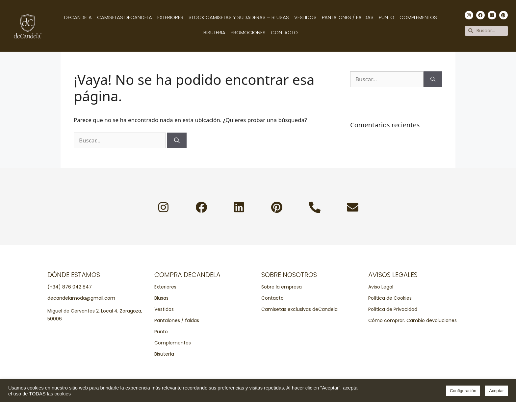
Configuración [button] (463, 390)
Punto (386, 17)
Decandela (78, 17)
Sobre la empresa (281, 287)
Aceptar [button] (496, 390)
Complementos (418, 17)
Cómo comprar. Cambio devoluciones (412, 320)
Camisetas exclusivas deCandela (299, 309)
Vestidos (305, 17)
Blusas (161, 298)
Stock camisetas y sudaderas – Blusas (239, 17)
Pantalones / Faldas (348, 17)
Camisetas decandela (124, 17)
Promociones (248, 32)
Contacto (284, 32)
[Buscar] (177, 140)
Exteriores (170, 17)
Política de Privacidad (392, 309)
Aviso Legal (380, 287)
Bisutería (164, 354)
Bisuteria (214, 32)
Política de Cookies (390, 298)
